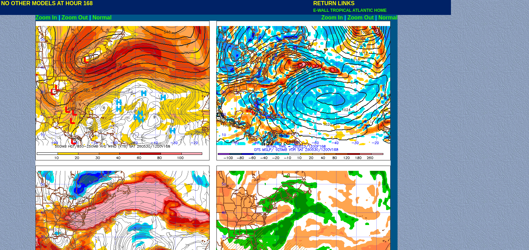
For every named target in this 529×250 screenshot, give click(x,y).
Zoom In (46, 17)
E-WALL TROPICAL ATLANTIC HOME (350, 10)
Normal (102, 17)
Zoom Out (75, 17)
